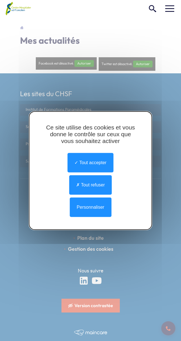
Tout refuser (90, 184)
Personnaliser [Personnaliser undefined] (90, 207)
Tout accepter (90, 162)
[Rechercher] (152, 8)
